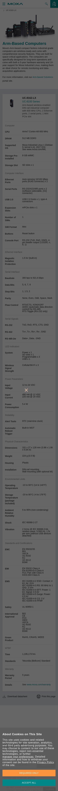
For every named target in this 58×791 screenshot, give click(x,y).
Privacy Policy (45, 762)
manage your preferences (18, 756)
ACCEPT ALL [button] (29, 782)
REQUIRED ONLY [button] (29, 773)
